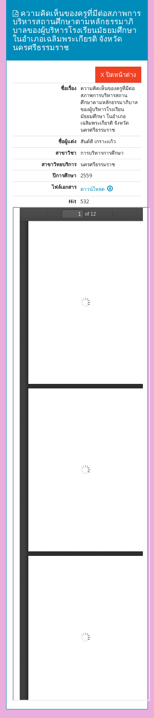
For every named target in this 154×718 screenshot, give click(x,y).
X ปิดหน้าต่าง (118, 74)
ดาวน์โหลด (96, 189)
